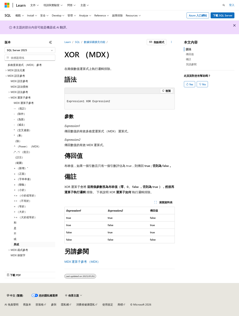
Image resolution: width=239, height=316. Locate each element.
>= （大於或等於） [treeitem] (25, 217)
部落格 (40, 304)
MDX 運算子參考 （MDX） (82, 261)
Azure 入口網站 (198, 15)
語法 (188, 49)
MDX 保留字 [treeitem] (18, 255)
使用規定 (107, 304)
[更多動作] (171, 42)
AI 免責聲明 (11, 304)
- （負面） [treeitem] (20, 119)
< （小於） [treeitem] (20, 190)
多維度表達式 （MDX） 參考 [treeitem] (25, 65)
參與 (53, 304)
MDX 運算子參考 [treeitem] (24, 103)
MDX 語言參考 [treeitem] (19, 81)
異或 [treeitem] (16, 244)
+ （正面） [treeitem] (20, 173)
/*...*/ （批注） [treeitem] (22, 152)
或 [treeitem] (15, 239)
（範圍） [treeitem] (19, 163)
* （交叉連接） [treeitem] (23, 130)
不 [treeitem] (15, 233)
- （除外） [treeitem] (20, 114)
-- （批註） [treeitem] (20, 108)
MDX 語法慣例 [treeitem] (19, 86)
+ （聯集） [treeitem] (20, 184)
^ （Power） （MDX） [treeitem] (27, 146)
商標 (120, 304)
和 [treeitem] (15, 222)
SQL (77, 42)
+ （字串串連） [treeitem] (23, 179)
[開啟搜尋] (224, 5)
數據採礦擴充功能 (94, 42)
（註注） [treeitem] (19, 157)
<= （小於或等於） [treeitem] (25, 195)
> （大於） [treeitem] (20, 211)
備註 (188, 59)
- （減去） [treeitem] (20, 124)
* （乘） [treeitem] (19, 135)
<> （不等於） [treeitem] (23, 201)
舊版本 (27, 304)
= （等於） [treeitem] (20, 206)
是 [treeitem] (15, 228)
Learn (67, 42)
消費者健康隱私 (85, 304)
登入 (231, 5)
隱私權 (65, 304)
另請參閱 (191, 64)
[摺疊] (50, 42)
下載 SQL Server (222, 15)
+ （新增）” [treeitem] (21, 168)
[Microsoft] (7, 5)
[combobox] (30, 50)
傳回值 (190, 54)
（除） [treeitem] (18, 141)
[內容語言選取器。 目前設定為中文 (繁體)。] (15, 295)
